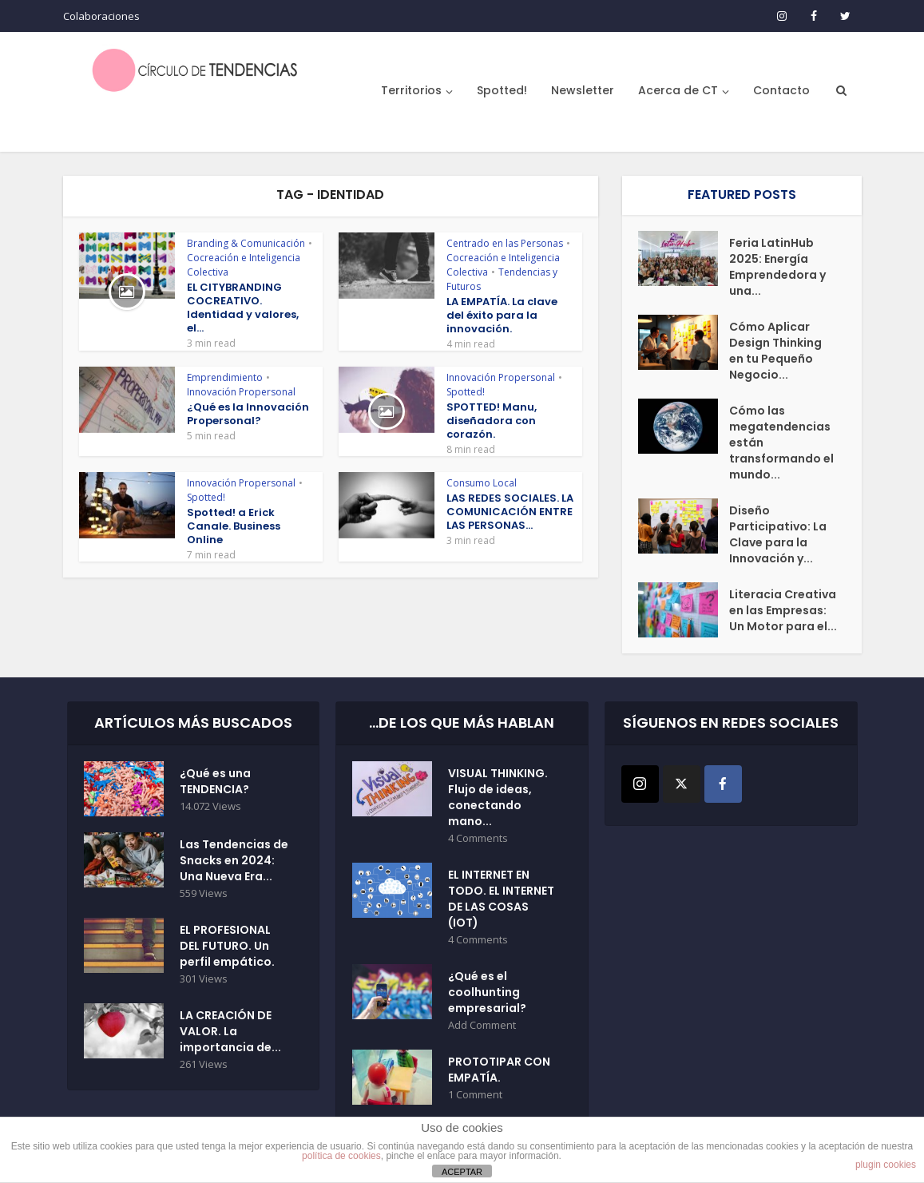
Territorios (411, 90)
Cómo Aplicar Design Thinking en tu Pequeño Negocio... (775, 351)
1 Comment (475, 1095)
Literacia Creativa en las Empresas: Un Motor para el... (783, 610)
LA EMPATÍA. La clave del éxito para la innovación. (501, 315)
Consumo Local (481, 483)
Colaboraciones (101, 16)
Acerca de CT (678, 90)
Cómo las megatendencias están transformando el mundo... (781, 442)
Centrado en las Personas (504, 243)
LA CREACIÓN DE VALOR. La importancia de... (230, 1031)
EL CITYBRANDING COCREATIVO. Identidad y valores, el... (243, 307)
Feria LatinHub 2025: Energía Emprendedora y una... (777, 267)
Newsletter (582, 90)
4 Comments (478, 838)
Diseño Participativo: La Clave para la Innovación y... (778, 534)
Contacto (781, 90)
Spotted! (502, 90)
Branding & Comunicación (246, 243)
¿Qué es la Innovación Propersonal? (248, 413)
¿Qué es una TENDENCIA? (215, 781)
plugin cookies (885, 1164)
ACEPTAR (462, 1172)
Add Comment (482, 1025)
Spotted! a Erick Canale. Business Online (233, 526)
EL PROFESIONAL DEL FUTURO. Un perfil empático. (227, 946)
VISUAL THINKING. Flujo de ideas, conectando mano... (498, 797)
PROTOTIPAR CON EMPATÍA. (499, 1070)
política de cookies (341, 1155)
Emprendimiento (225, 377)
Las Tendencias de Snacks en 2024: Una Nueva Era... (234, 860)
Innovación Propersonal (241, 392)
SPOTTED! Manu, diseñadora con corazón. (491, 420)
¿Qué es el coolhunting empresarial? (487, 992)
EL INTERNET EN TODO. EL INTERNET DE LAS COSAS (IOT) (501, 899)
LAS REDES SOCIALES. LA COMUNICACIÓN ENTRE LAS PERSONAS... (509, 511)
